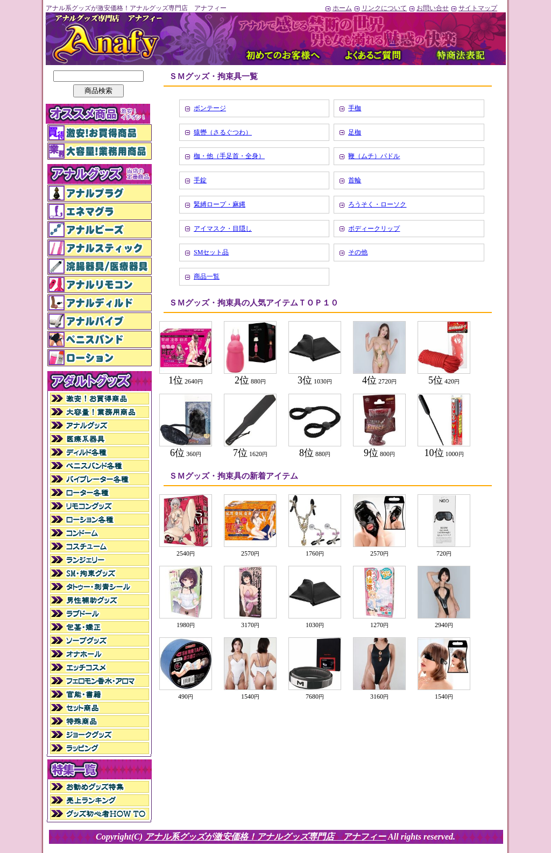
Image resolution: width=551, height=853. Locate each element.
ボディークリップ (374, 228)
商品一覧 (207, 276)
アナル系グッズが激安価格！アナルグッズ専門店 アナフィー (265, 836)
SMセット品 (211, 252)
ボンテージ (210, 108)
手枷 (354, 108)
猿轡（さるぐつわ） (223, 132)
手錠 (200, 180)
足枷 (354, 132)
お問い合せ (428, 8)
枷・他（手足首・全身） (229, 156)
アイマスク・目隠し (223, 228)
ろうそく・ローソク (377, 204)
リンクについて (380, 8)
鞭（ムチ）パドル (374, 156)
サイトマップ (473, 8)
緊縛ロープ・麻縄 (219, 204)
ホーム (338, 8)
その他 (358, 252)
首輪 (354, 180)
